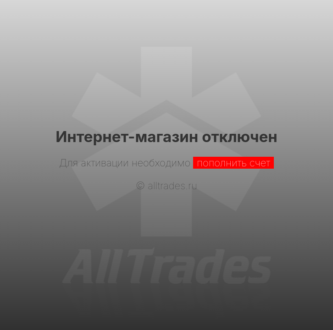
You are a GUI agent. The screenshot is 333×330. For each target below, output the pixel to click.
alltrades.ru (172, 186)
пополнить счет (233, 163)
